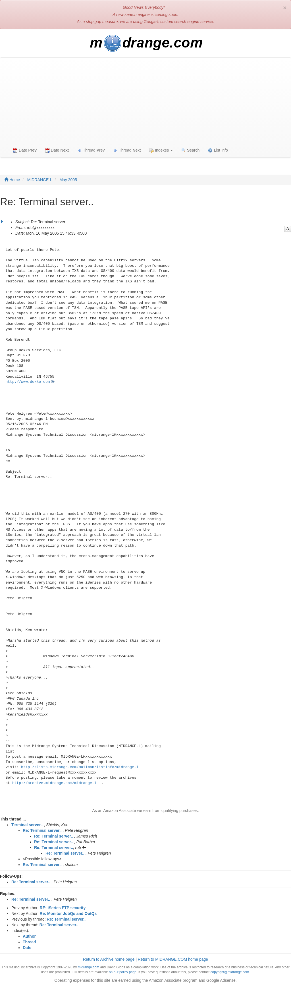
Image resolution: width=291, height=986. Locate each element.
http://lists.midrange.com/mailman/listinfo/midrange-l (79, 767)
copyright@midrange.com (230, 972)
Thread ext (127, 150)
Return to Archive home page (108, 959)
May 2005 (68, 179)
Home (12, 179)
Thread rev (91, 150)
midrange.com (88, 967)
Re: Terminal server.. (42, 830)
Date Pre (25, 150)
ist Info (218, 150)
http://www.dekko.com (28, 382)
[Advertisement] (145, 100)
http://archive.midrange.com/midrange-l (54, 783)
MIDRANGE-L (39, 179)
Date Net (57, 150)
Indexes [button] (161, 150)
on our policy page (122, 972)
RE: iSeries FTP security (63, 908)
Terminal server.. (27, 824)
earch (190, 150)
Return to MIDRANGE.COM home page (173, 959)
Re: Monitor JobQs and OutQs (68, 913)
